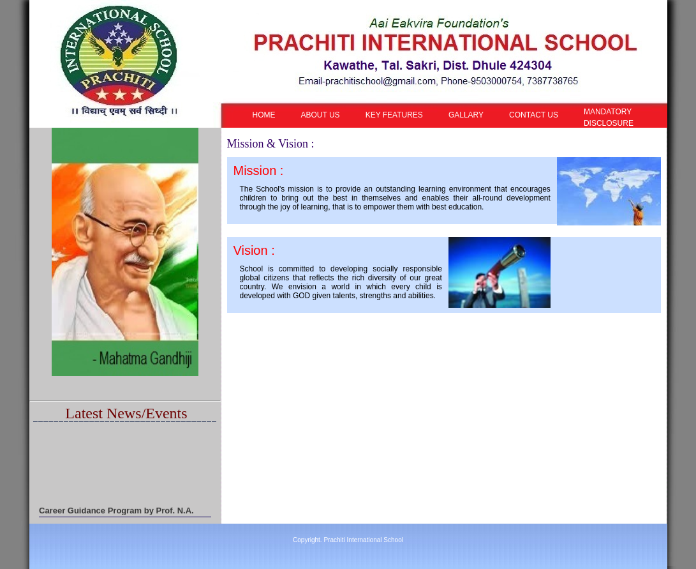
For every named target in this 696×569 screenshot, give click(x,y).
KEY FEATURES (394, 114)
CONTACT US (533, 114)
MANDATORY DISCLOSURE (608, 117)
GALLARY (466, 114)
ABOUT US (320, 114)
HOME (264, 114)
